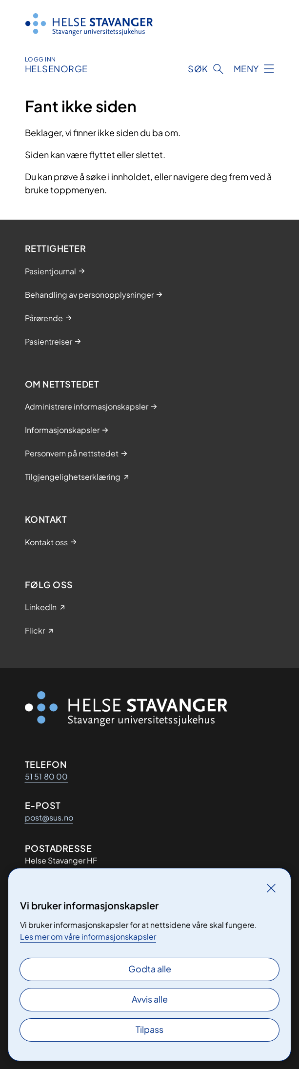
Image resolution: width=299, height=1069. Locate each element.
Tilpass (149, 1029)
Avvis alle (150, 999)
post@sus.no (49, 817)
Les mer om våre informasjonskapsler (88, 936)
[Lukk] (271, 888)
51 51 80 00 (46, 776)
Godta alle (149, 968)
